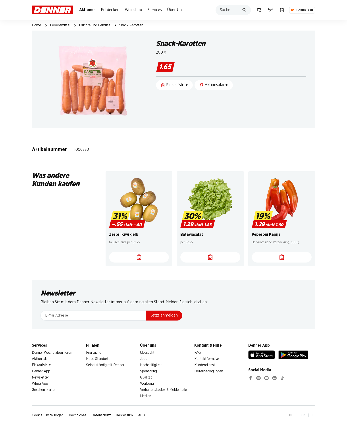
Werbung (147, 383)
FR (303, 415)
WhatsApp (40, 383)
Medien (145, 396)
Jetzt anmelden (164, 315)
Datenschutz (101, 415)
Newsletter (40, 377)
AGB (141, 415)
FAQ (197, 352)
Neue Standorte (98, 359)
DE (291, 415)
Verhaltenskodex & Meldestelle (163, 390)
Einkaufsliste (41, 365)
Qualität (146, 377)
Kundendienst (204, 365)
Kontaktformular (206, 359)
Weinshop (133, 10)
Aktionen (87, 10)
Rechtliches (77, 415)
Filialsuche (93, 352)
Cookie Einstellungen (48, 415)
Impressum (124, 415)
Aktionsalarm (42, 359)
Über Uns (175, 10)
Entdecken (110, 10)
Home (36, 25)
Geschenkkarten (44, 390)
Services (155, 10)
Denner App (41, 371)
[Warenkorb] (258, 10)
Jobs (143, 359)
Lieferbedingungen (208, 371)
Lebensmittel (60, 25)
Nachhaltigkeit (151, 365)
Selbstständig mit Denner (105, 365)
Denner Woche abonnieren (52, 352)
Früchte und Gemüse (94, 25)
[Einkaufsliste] (282, 10)
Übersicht (147, 352)
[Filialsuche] (270, 10)
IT (313, 415)
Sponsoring (148, 371)
